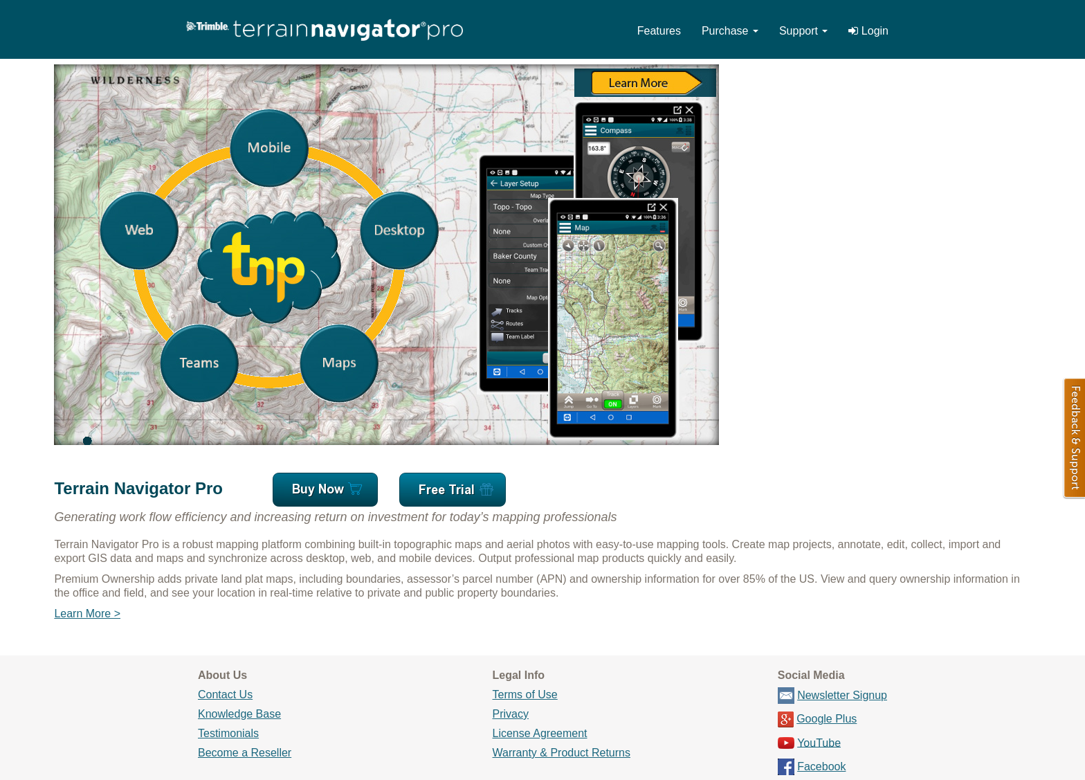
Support (803, 31)
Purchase (730, 31)
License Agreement (540, 733)
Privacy (511, 714)
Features (659, 31)
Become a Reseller (244, 753)
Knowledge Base (239, 714)
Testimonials (228, 733)
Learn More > (87, 613)
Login (868, 31)
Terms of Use (525, 694)
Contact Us (225, 694)
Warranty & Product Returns (561, 753)
